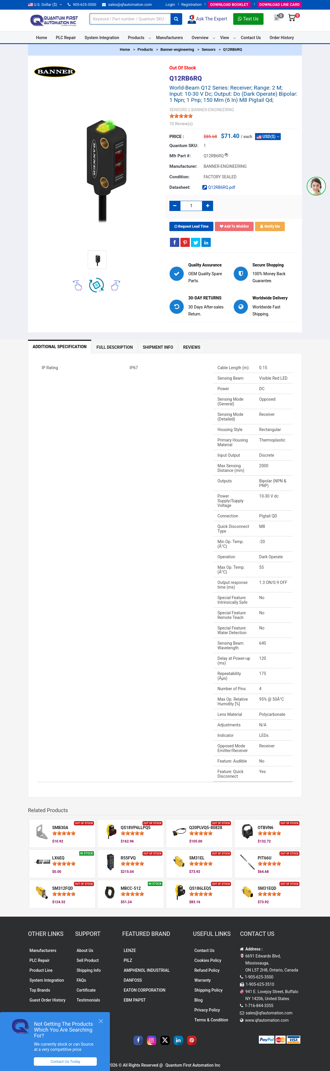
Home (41, 37)
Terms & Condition (211, 1020)
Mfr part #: (180, 155)
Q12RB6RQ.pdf (218, 187)
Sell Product (88, 960)
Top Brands (39, 990)
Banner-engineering (177, 49)
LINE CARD (279, 4)
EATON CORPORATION (144, 990)
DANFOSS (133, 980)
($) (45, 4)
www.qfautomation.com (267, 1020)
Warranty (202, 980)
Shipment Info (158, 347)
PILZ (128, 960)
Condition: (179, 176)
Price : (176, 136)
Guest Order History (47, 1000)
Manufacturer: (183, 166)
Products (136, 37)
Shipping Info (89, 970)
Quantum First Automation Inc (192, 1065)
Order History (282, 37)
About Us (85, 950)
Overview (200, 37)
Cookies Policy (207, 960)
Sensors (209, 49)
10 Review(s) (181, 123)
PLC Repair (66, 37)
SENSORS (178, 109)
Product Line (40, 970)
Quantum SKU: (183, 145)
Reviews (191, 347)
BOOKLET (229, 4)
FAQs (81, 980)
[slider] (181, 116)
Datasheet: (180, 187)
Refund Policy (207, 970)
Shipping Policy (208, 990)
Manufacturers (169, 37)
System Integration (102, 37)
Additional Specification (60, 346)
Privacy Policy (207, 1010)
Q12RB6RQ (232, 49)
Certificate (86, 990)
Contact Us (251, 37)
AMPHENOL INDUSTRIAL (147, 970)
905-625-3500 (82, 4)
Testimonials (88, 1000)
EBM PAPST (135, 1000)
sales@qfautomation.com (127, 4)
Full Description (114, 347)
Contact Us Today (65, 1061)
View (224, 37)
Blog (198, 1000)
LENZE (130, 950)
